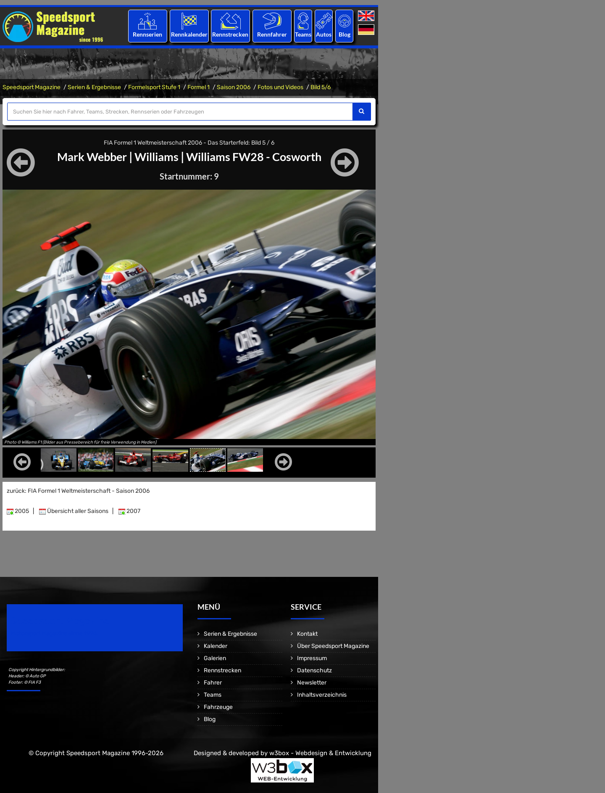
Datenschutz (314, 670)
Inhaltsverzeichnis (322, 694)
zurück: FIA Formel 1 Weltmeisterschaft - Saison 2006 (78, 490)
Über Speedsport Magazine (333, 646)
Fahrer (213, 682)
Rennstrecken (231, 34)
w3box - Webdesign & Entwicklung (320, 753)
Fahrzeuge (218, 707)
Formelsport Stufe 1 (154, 87)
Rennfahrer (272, 34)
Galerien (215, 658)
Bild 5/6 (320, 87)
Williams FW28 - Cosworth (256, 156)
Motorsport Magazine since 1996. (54, 633)
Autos (323, 34)
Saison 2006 (233, 87)
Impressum (312, 658)
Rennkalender (189, 34)
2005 (18, 511)
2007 (129, 511)
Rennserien (147, 34)
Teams (303, 34)
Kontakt (307, 633)
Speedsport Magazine (31, 87)
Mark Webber (87, 156)
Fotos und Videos (280, 87)
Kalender (215, 646)
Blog (344, 34)
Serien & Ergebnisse (94, 87)
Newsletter (311, 682)
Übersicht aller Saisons (73, 511)
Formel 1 (198, 87)
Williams (154, 156)
